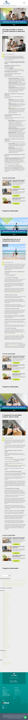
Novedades (8, 236)
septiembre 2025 (7, 596)
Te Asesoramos (4, 692)
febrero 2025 (6, 604)
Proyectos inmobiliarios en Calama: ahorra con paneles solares (14, 580)
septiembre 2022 (7, 625)
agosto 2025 (6, 597)
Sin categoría (6, 652)
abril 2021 (5, 642)
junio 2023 (5, 617)
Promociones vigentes (6, 694)
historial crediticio (13, 107)
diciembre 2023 (6, 611)
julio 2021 (5, 639)
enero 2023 (6, 621)
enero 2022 (6, 632)
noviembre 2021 (6, 634)
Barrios (5, 655)
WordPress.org (6, 664)
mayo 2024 (6, 608)
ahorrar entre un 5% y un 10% (9, 460)
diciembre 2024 (6, 605)
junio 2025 (5, 599)
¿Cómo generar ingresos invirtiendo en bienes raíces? (13, 584)
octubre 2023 (6, 614)
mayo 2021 (6, 641)
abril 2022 (5, 629)
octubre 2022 (6, 623)
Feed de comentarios (7, 663)
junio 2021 (5, 640)
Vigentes (5, 653)
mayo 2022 (6, 628)
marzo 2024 (6, 610)
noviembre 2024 (6, 606)
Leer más (16, 186)
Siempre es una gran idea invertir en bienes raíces (12, 334)
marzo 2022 (6, 630)
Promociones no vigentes (6, 695)
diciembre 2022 (6, 622)
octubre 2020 (6, 648)
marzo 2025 (6, 603)
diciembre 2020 (6, 645)
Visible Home (6, 657)
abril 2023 (5, 619)
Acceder (5, 661)
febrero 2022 (6, 631)
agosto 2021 (6, 638)
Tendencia (5, 656)
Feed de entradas (7, 662)
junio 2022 (5, 627)
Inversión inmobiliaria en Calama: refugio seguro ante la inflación (15, 583)
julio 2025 (5, 598)
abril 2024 (5, 609)
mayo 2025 (6, 600)
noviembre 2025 (6, 594)
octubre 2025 (6, 595)
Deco (5, 654)
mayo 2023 (6, 618)
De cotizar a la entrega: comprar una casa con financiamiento (14, 585)
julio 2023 (5, 616)
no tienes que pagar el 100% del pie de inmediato (16, 464)
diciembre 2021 (6, 633)
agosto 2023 (6, 615)
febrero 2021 (6, 643)
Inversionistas (4, 693)
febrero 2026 (6, 592)
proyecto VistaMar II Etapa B (13, 345)
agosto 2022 (6, 626)
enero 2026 (6, 593)
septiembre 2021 (7, 637)
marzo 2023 (6, 620)
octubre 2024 (6, 607)
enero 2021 (6, 644)
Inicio (5, 236)
